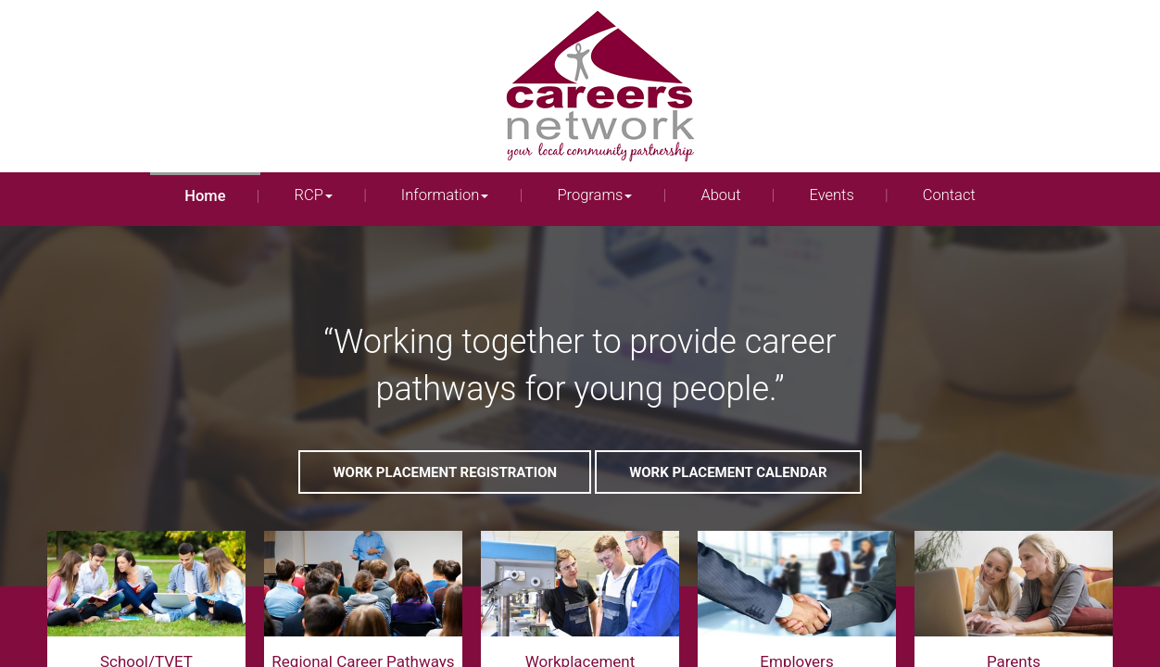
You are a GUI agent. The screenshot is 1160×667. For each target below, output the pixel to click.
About (720, 195)
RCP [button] (314, 195)
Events (831, 195)
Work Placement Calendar (727, 472)
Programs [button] (594, 195)
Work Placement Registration (445, 472)
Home (204, 196)
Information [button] (445, 195)
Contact (949, 195)
